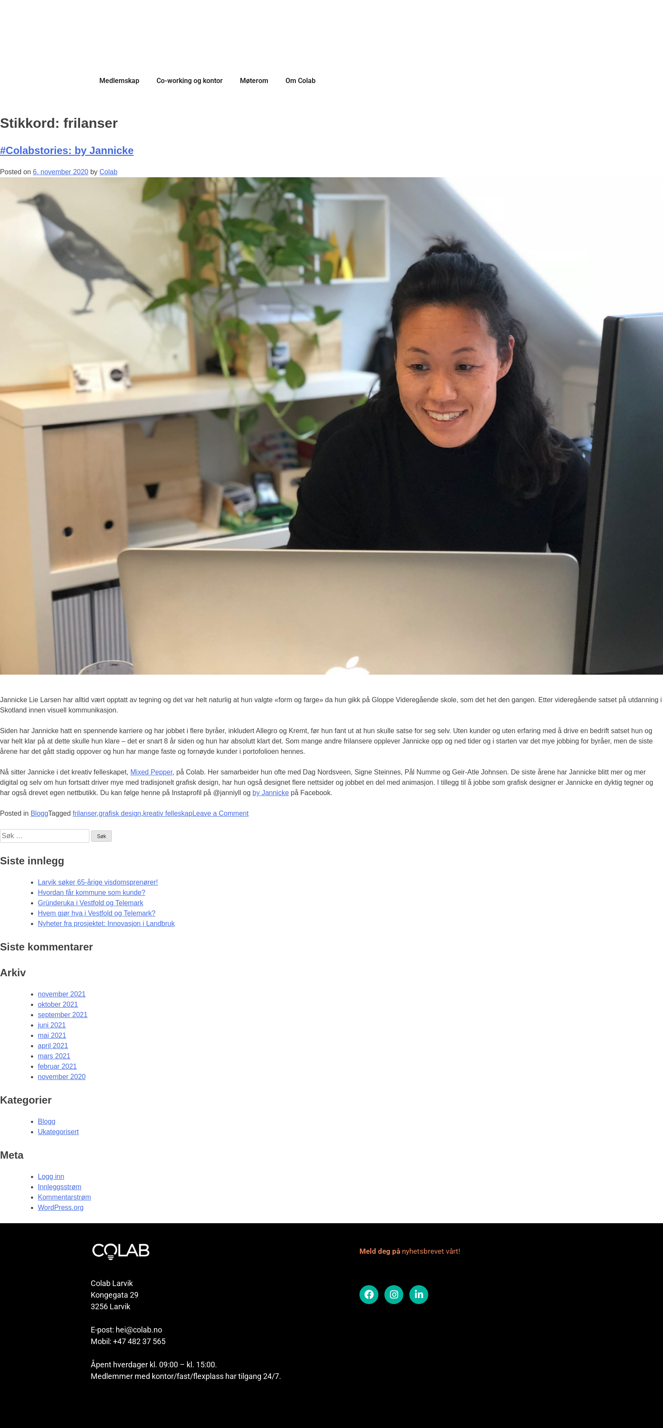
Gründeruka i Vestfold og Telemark (90, 903)
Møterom (254, 81)
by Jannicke (270, 792)
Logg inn (51, 1176)
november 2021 (62, 994)
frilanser (85, 813)
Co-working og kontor (190, 81)
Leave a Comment (220, 813)
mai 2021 (52, 1035)
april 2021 (53, 1045)
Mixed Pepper (151, 772)
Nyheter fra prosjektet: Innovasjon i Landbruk (106, 923)
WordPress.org (60, 1207)
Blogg (39, 813)
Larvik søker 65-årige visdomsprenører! (98, 882)
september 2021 (63, 1014)
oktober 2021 (58, 1004)
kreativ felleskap (168, 813)
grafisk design (120, 813)
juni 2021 (52, 1025)
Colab (108, 172)
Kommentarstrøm (64, 1197)
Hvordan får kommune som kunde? (91, 892)
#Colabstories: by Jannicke (67, 150)
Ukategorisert (58, 1131)
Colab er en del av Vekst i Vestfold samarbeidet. (160, 1405)
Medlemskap (119, 81)
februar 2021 (57, 1066)
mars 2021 (54, 1056)
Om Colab (300, 81)
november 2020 (62, 1076)
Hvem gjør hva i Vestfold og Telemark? (97, 913)
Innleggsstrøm (59, 1187)
